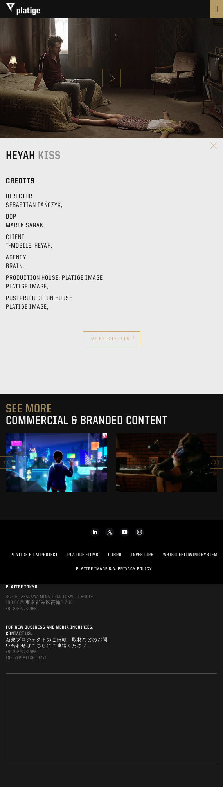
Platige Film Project (34, 555)
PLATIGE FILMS (83, 555)
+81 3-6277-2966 (21, 609)
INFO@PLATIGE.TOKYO (27, 658)
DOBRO (115, 555)
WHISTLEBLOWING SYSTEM (190, 555)
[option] (56, 462)
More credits (113, 338)
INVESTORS (142, 555)
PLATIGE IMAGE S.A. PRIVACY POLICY (114, 569)
